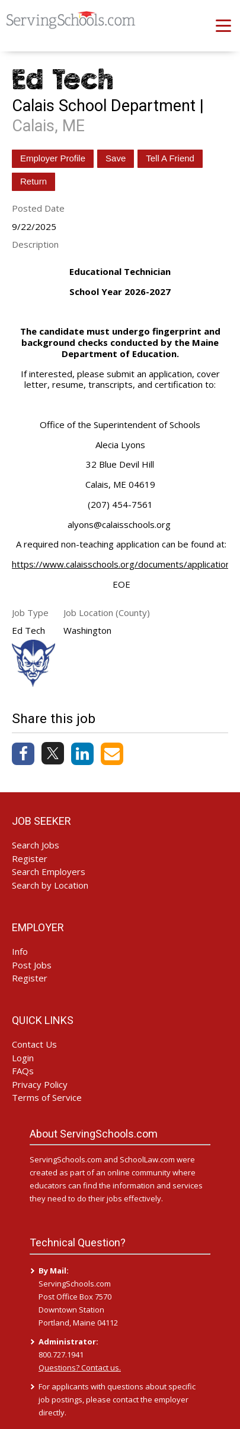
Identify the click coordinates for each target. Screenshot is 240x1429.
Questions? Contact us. (80, 1367)
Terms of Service (47, 1097)
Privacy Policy (40, 1084)
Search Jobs (35, 845)
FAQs (23, 1071)
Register (29, 858)
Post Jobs (32, 965)
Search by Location (50, 885)
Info (20, 951)
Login (23, 1058)
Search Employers (48, 871)
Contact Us (34, 1044)
